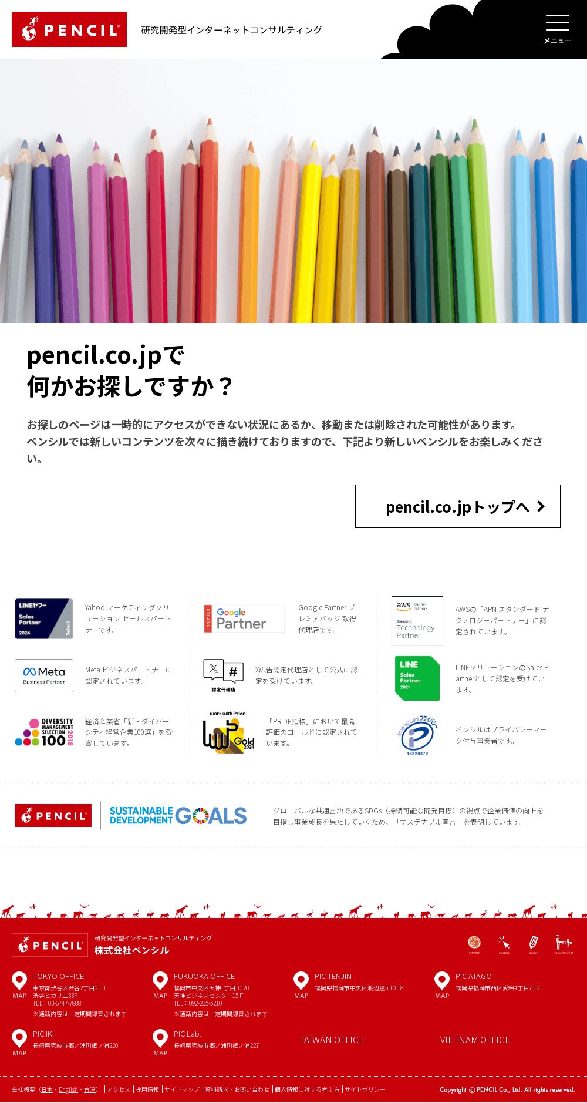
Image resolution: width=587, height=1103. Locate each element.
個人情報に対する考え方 (307, 1090)
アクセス (118, 1090)
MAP (19, 990)
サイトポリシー (365, 1090)
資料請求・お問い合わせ (237, 1090)
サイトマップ (182, 1090)
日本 (47, 1090)
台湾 (90, 1090)
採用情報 (147, 1090)
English (68, 1090)
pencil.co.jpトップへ (458, 506)
